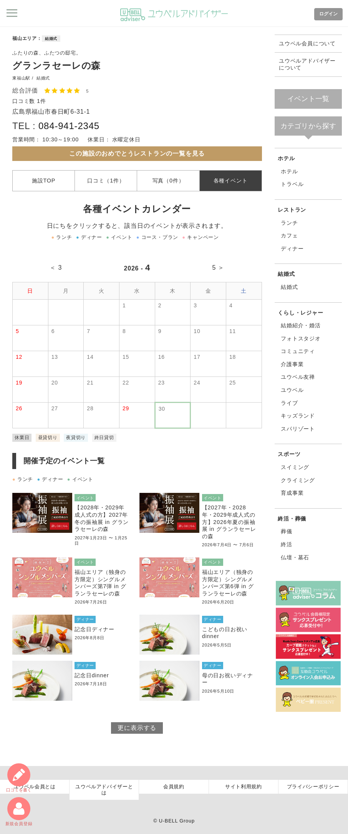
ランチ (289, 223)
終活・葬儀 (292, 519)
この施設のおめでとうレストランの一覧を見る (137, 153)
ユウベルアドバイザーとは (104, 790)
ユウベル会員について (307, 43)
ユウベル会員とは (34, 786)
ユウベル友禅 (298, 377)
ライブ (289, 403)
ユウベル (292, 390)
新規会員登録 (19, 811)
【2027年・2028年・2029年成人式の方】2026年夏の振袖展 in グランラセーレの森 (229, 521)
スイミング (295, 467)
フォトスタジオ (301, 338)
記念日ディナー (94, 629)
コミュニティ (298, 351)
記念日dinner (92, 675)
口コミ (18, 777)
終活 (286, 544)
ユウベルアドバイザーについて (307, 64)
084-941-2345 (68, 126)
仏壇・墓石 (295, 557)
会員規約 (173, 786)
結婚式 (51, 38)
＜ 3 (56, 267)
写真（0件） (168, 180)
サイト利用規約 (243, 786)
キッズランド (298, 416)
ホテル (286, 158)
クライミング (298, 480)
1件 (41, 101)
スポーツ (289, 454)
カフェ (289, 235)
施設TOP (43, 180)
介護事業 (292, 364)
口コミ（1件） (106, 180)
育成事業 (292, 493)
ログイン (328, 14)
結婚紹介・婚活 (301, 325)
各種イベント (231, 180)
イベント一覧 (308, 99)
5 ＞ (218, 267)
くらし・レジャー (300, 313)
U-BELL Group (177, 821)
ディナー (292, 248)
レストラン (292, 210)
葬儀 (286, 531)
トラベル (292, 184)
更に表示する (137, 728)
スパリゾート (298, 429)
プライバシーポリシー (313, 786)
